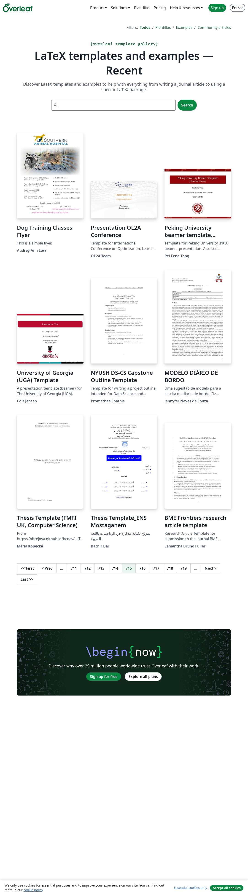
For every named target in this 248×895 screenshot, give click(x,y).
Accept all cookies (227, 888)
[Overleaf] (17, 8)
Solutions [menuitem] (119, 7)
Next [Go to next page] (210, 568)
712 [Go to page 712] (87, 568)
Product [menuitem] (97, 7)
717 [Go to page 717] (156, 568)
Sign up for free (103, 676)
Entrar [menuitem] (237, 7)
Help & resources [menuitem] (185, 7)
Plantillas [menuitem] (142, 7)
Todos (145, 27)
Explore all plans (143, 676)
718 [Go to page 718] (170, 568)
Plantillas (163, 27)
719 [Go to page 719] (184, 568)
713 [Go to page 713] (101, 568)
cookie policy (33, 890)
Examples (184, 27)
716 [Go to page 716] (142, 568)
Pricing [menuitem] (160, 7)
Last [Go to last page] (27, 579)
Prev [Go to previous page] (47, 568)
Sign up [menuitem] (217, 7)
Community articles (214, 27)
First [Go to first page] (27, 568)
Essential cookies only (190, 887)
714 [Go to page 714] (115, 568)
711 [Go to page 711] (74, 568)
